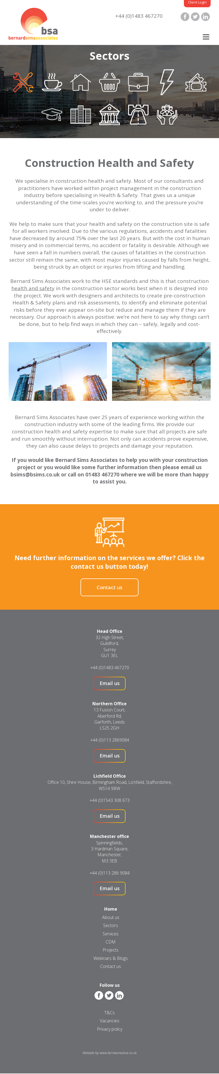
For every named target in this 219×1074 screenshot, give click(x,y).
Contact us (109, 587)
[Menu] (206, 37)
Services (111, 934)
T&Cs (109, 1013)
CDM (111, 942)
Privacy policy (109, 1029)
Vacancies (109, 1021)
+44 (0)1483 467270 (139, 15)
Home (110, 909)
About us (110, 917)
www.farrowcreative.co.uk (118, 1053)
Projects (111, 950)
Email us (110, 683)
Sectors (110, 925)
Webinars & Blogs (110, 958)
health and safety (33, 288)
